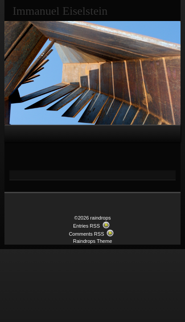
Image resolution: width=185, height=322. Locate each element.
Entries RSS (86, 226)
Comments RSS (86, 234)
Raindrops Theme (92, 241)
